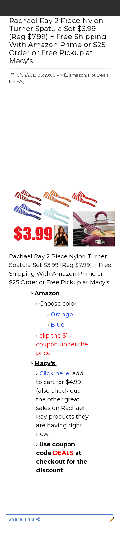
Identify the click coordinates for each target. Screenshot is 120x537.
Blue (58, 324)
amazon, (78, 75)
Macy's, (16, 81)
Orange (62, 314)
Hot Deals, (98, 75)
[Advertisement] (62, 136)
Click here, (55, 373)
